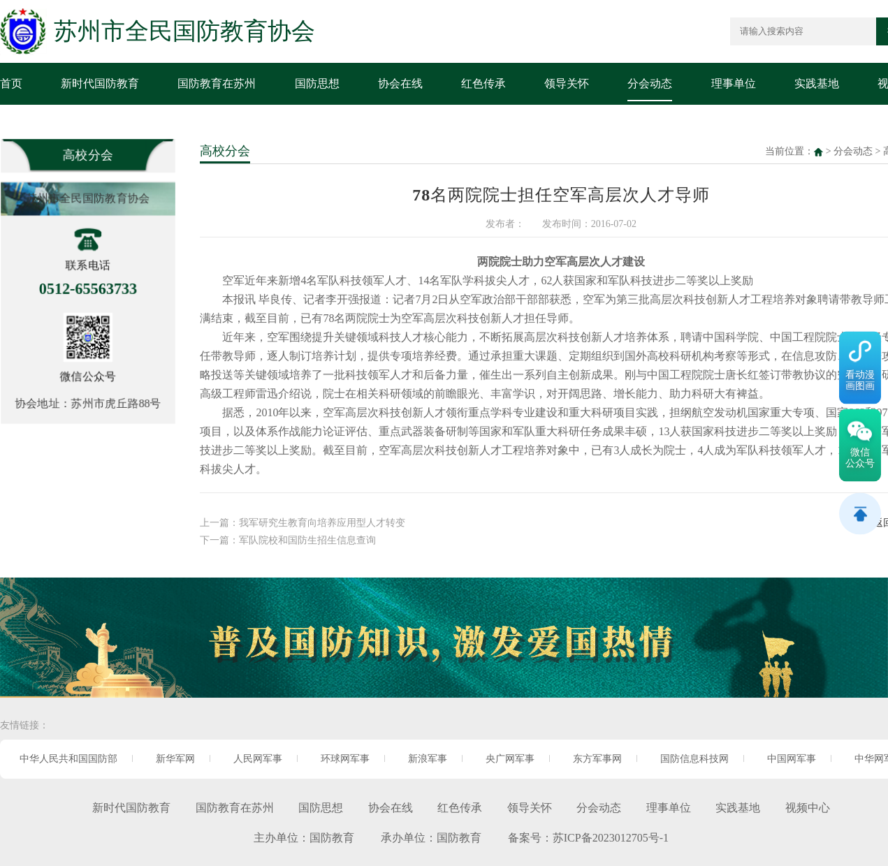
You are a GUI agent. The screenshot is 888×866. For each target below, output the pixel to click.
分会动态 (649, 83)
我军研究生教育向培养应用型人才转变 (322, 520)
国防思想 (317, 83)
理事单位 (733, 83)
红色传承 (483, 83)
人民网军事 (257, 759)
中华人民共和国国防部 (68, 759)
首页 (11, 83)
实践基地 (816, 83)
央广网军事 (510, 759)
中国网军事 (791, 759)
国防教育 (332, 838)
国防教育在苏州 (216, 83)
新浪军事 (427, 759)
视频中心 (807, 808)
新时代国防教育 (100, 83)
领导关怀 (566, 83)
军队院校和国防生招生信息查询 (307, 536)
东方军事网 (597, 759)
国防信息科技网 (694, 759)
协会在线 (400, 83)
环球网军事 (345, 759)
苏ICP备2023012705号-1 (611, 838)
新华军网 (175, 759)
